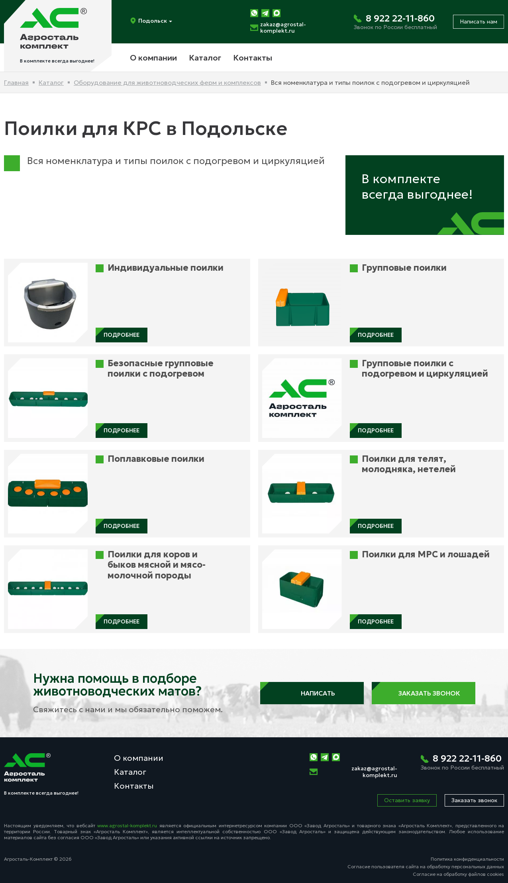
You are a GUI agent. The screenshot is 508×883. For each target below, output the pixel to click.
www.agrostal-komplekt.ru (127, 825)
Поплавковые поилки (156, 459)
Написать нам (478, 21)
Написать (312, 693)
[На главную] (58, 36)
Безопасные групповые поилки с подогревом (161, 368)
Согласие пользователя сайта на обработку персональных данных (425, 866)
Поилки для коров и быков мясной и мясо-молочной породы (157, 565)
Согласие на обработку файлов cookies (458, 874)
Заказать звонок (423, 693)
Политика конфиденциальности (467, 859)
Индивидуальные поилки (166, 268)
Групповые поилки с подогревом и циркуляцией (425, 368)
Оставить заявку (407, 800)
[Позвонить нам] (395, 22)
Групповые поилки (404, 268)
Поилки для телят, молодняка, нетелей (409, 464)
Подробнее (121, 334)
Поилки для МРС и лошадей (426, 554)
